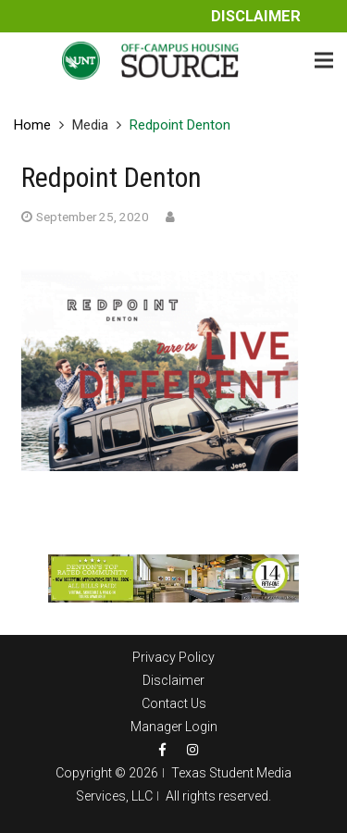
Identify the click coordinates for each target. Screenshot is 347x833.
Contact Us (174, 703)
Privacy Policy (173, 657)
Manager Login (173, 726)
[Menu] (324, 60)
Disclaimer (256, 16)
